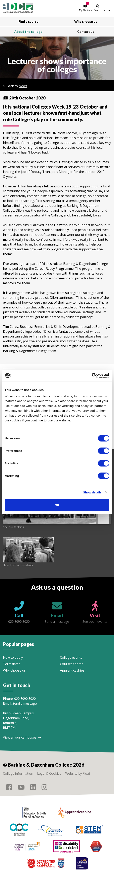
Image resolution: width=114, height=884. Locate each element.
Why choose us (14, 670)
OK (57, 505)
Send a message (24, 703)
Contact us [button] (85, 31)
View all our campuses (22, 737)
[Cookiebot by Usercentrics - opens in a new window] (91, 375)
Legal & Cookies (49, 773)
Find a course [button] (28, 21)
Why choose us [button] (85, 21)
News (23, 86)
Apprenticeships (72, 670)
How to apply (13, 657)
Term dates (11, 664)
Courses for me (71, 664)
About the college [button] (28, 31)
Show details (92, 492)
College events (71, 657)
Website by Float (77, 773)
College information (18, 773)
